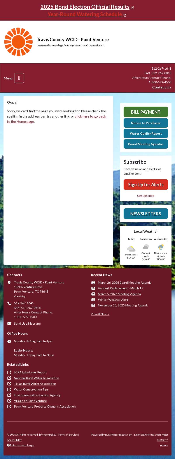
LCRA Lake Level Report (30, 372)
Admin (164, 445)
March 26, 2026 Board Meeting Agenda (124, 282)
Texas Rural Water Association (35, 383)
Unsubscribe (145, 195)
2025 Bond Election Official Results (85, 6)
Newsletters (145, 213)
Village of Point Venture (30, 401)
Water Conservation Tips (31, 389)
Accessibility (14, 439)
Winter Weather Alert (113, 299)
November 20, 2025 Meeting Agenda (123, 305)
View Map (19, 296)
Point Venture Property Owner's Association (45, 406)
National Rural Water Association (36, 378)
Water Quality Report (146, 133)
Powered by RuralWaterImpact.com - (129, 437)
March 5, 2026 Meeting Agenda (119, 294)
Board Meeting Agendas (145, 144)
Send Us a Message (27, 323)
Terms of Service (68, 434)
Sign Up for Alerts (145, 184)
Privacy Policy (48, 434)
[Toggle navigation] (19, 78)
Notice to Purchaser (146, 123)
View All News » (100, 314)
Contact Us (161, 87)
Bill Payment (146, 111)
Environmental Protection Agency (37, 395)
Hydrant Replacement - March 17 (120, 288)
